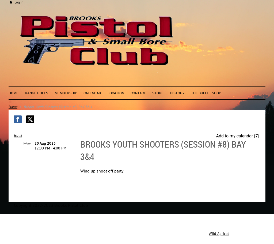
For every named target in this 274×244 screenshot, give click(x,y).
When (27, 143)
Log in (18, 2)
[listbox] (238, 136)
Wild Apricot (219, 233)
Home (13, 106)
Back (18, 135)
